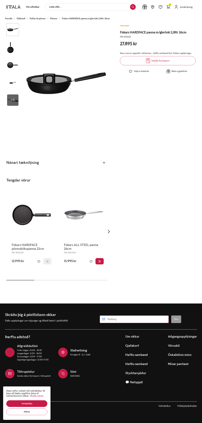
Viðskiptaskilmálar (187, 405)
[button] (26, 403)
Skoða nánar (37, 395)
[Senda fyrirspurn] (158, 60)
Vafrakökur (164, 405)
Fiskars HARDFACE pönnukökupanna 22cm (28, 247)
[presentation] (32, 7)
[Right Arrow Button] (108, 231)
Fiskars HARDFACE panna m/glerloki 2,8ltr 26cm (86, 18)
